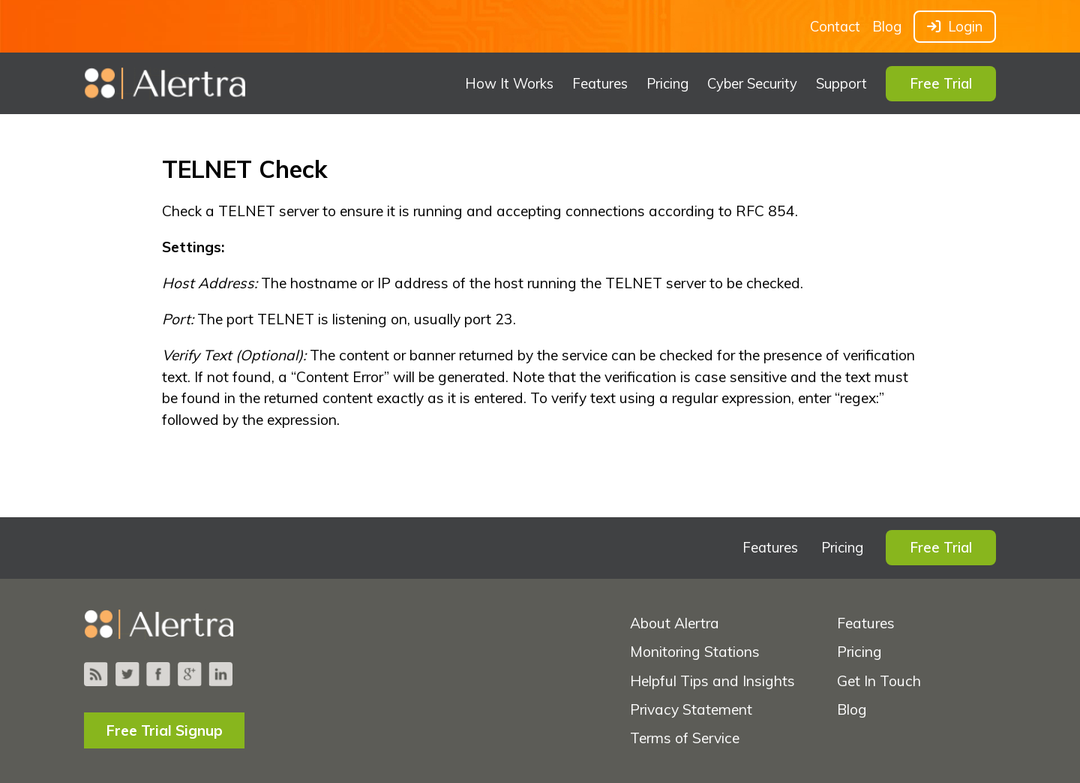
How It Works (509, 83)
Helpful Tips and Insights (712, 681)
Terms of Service (685, 738)
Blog (887, 26)
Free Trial (941, 83)
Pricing (667, 83)
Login (954, 26)
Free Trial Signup (164, 730)
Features (600, 83)
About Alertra (674, 623)
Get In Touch (879, 681)
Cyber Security (752, 83)
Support (841, 83)
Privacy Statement (691, 709)
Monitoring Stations (695, 652)
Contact (835, 26)
